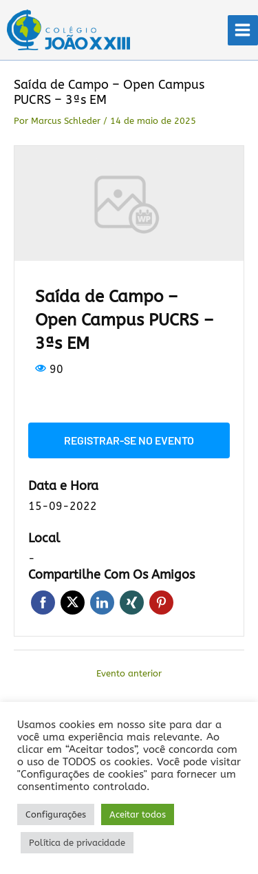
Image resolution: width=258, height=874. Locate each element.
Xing (132, 602)
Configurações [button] (55, 814)
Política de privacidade (77, 843)
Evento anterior (129, 673)
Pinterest (161, 602)
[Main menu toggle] (243, 30)
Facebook (43, 602)
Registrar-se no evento (129, 440)
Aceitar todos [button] (137, 814)
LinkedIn (102, 602)
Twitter (73, 602)
